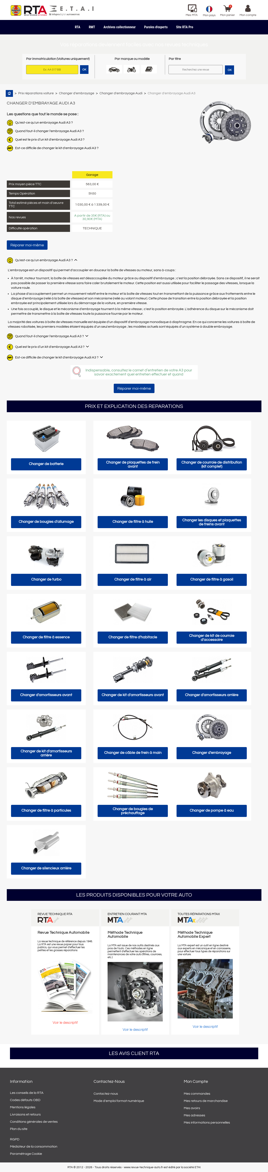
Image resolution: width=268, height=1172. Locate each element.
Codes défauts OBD (25, 1100)
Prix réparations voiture (36, 93)
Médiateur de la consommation (33, 1146)
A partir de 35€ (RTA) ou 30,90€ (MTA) (92, 217)
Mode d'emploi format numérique (119, 1101)
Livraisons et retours (25, 1114)
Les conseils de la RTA (26, 1092)
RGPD (14, 1139)
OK (230, 70)
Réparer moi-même (27, 245)
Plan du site (18, 1129)
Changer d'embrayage (76, 93)
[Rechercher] (195, 69)
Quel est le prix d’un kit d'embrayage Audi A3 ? (49, 139)
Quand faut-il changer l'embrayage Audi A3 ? (49, 131)
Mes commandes (197, 1093)
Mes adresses (194, 1115)
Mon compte (196, 1081)
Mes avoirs (192, 1108)
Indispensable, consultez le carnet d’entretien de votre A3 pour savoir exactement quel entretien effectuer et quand (139, 372)
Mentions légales (22, 1107)
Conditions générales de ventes (34, 1121)
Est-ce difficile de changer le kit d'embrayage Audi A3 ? (56, 148)
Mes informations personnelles (207, 1122)
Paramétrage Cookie (26, 1153)
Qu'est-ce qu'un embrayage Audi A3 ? (44, 122)
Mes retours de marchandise (206, 1101)
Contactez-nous (106, 1093)
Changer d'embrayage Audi (121, 93)
